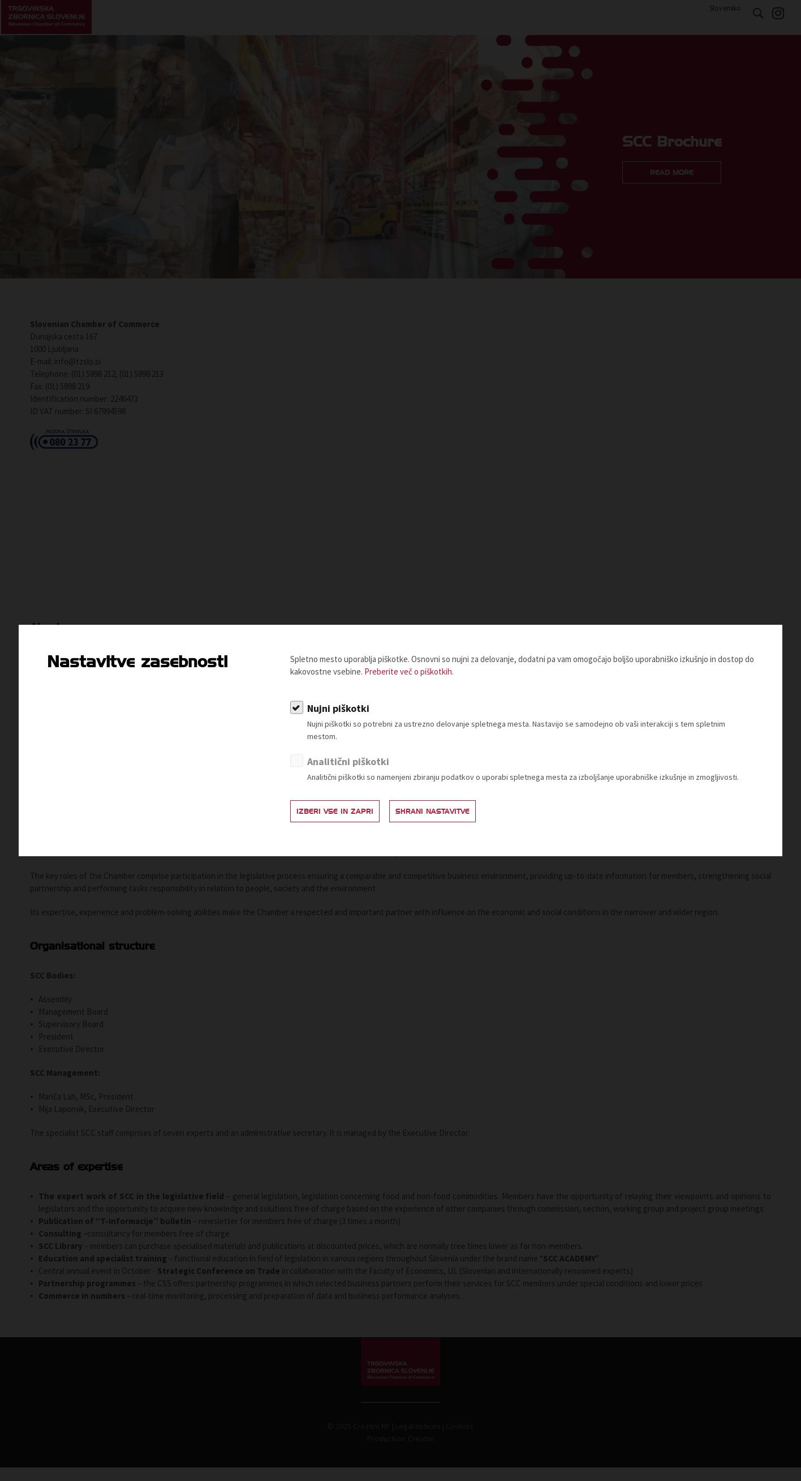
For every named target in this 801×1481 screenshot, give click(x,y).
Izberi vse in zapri (342, 814)
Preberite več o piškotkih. (409, 673)
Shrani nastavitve (457, 814)
